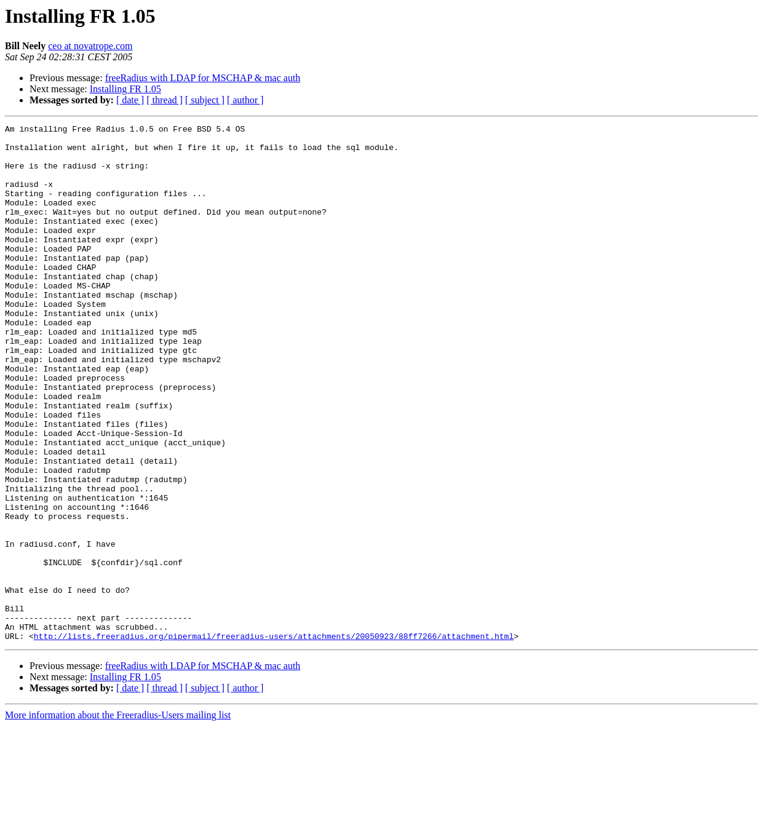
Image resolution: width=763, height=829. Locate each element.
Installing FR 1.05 (125, 89)
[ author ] (245, 100)
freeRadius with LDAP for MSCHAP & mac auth (202, 78)
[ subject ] (205, 100)
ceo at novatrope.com (90, 46)
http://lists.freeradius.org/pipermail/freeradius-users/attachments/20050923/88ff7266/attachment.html (274, 739)
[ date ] (130, 100)
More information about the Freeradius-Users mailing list (118, 818)
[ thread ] (164, 100)
